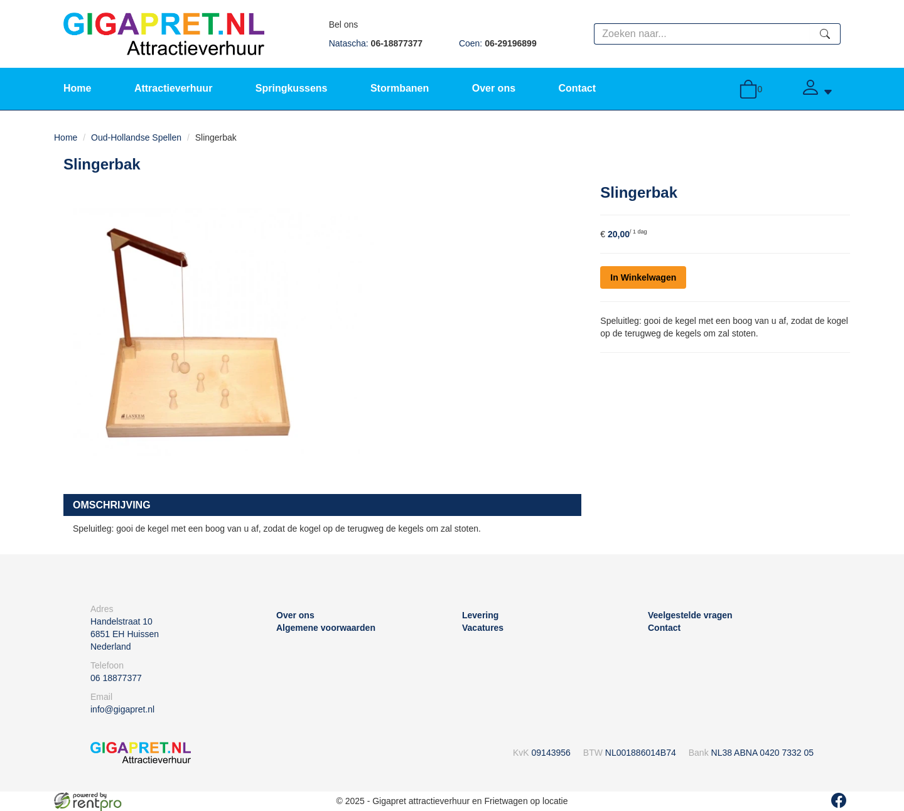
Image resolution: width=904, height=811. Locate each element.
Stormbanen (399, 88)
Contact (577, 88)
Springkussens (292, 88)
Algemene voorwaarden (325, 628)
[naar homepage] (163, 33)
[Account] (816, 88)
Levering (480, 615)
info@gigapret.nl (122, 709)
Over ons (493, 88)
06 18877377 (116, 678)
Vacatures (482, 628)
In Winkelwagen (643, 277)
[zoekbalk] (702, 34)
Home (77, 88)
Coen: (498, 43)
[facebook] (838, 800)
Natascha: (375, 43)
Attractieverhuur (173, 88)
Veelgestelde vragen (690, 615)
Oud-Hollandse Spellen (136, 137)
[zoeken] (825, 34)
